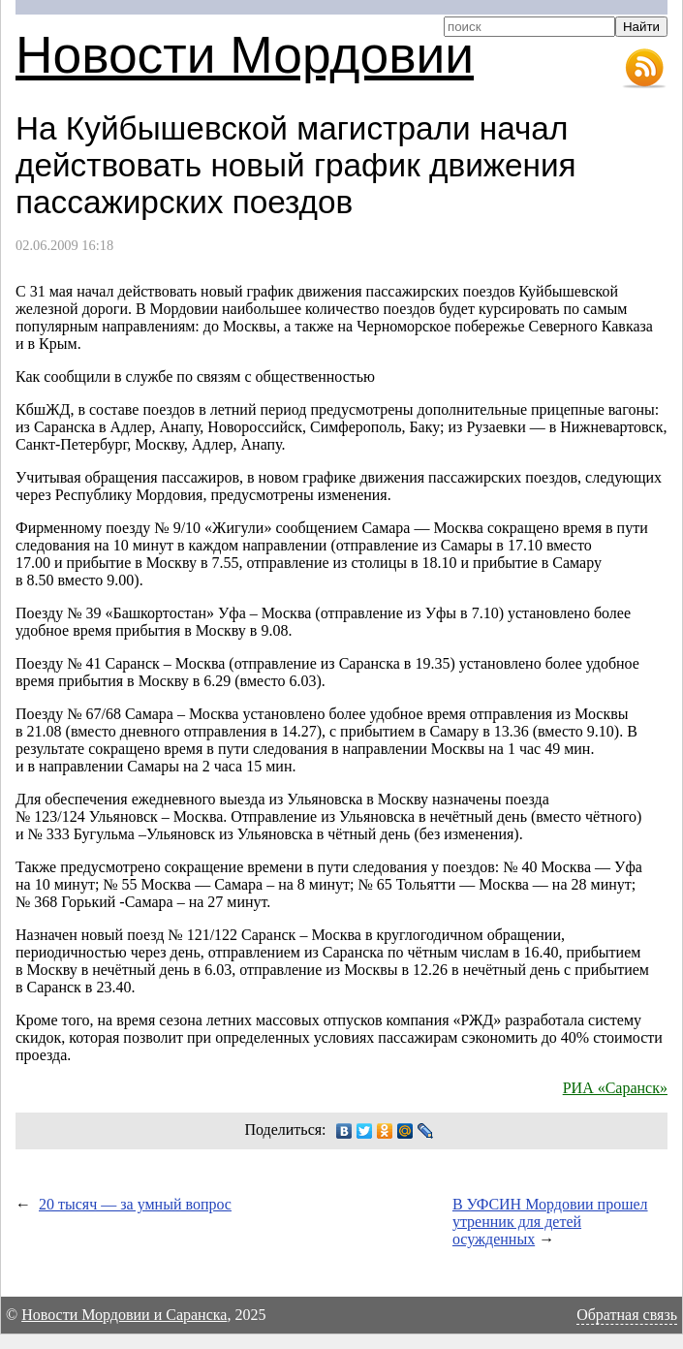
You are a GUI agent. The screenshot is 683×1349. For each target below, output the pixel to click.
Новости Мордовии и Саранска (124, 1314)
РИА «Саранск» (615, 1088)
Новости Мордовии (245, 54)
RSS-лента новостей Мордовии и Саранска (644, 69)
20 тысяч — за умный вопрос (135, 1204)
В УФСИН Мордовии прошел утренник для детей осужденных (550, 1221)
